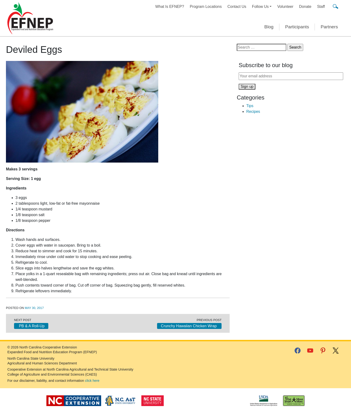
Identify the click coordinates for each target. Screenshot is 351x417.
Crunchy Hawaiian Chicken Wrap (189, 326)
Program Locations (206, 7)
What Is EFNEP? (169, 7)
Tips (249, 106)
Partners (329, 26)
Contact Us (236, 7)
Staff (321, 7)
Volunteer (285, 7)
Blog (268, 26)
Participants (297, 26)
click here (92, 380)
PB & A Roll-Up (31, 326)
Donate (305, 7)
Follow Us (260, 7)
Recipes (253, 111)
